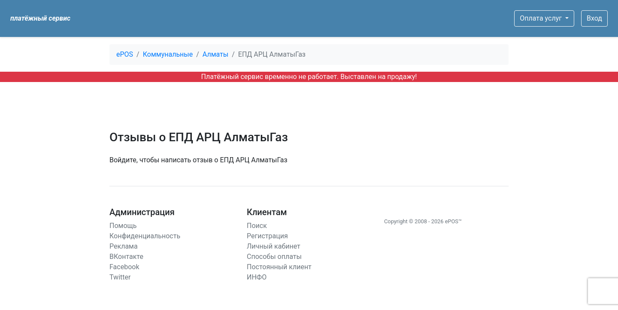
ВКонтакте (126, 256)
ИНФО (257, 277)
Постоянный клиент (279, 267)
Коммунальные (168, 54)
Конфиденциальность (144, 236)
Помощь (122, 226)
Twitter (119, 277)
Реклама (123, 246)
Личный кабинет (273, 246)
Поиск (257, 226)
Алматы (215, 54)
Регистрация (267, 236)
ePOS (124, 54)
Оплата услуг (541, 18)
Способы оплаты (274, 256)
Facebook (124, 267)
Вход (594, 18)
